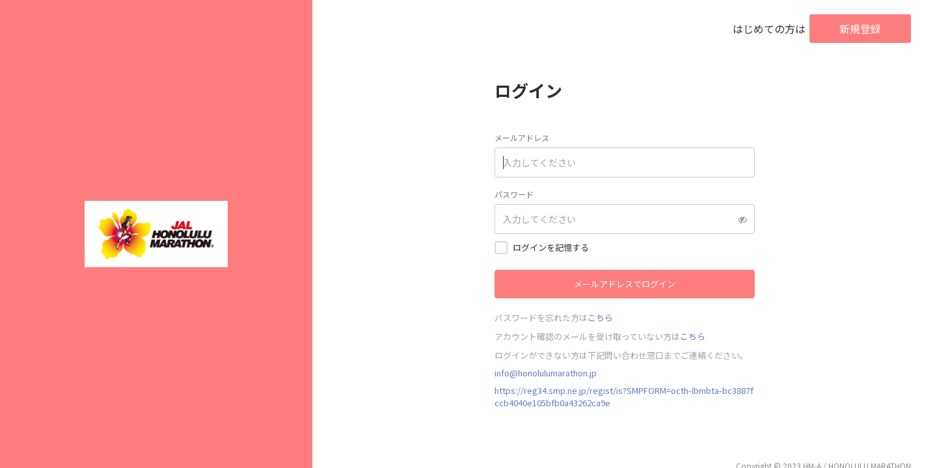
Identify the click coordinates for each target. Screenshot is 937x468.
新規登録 (860, 28)
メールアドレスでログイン (624, 284)
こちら (600, 317)
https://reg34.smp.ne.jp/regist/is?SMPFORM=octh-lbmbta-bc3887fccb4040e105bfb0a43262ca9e (624, 396)
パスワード (514, 194)
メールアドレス (522, 137)
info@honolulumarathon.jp (546, 373)
